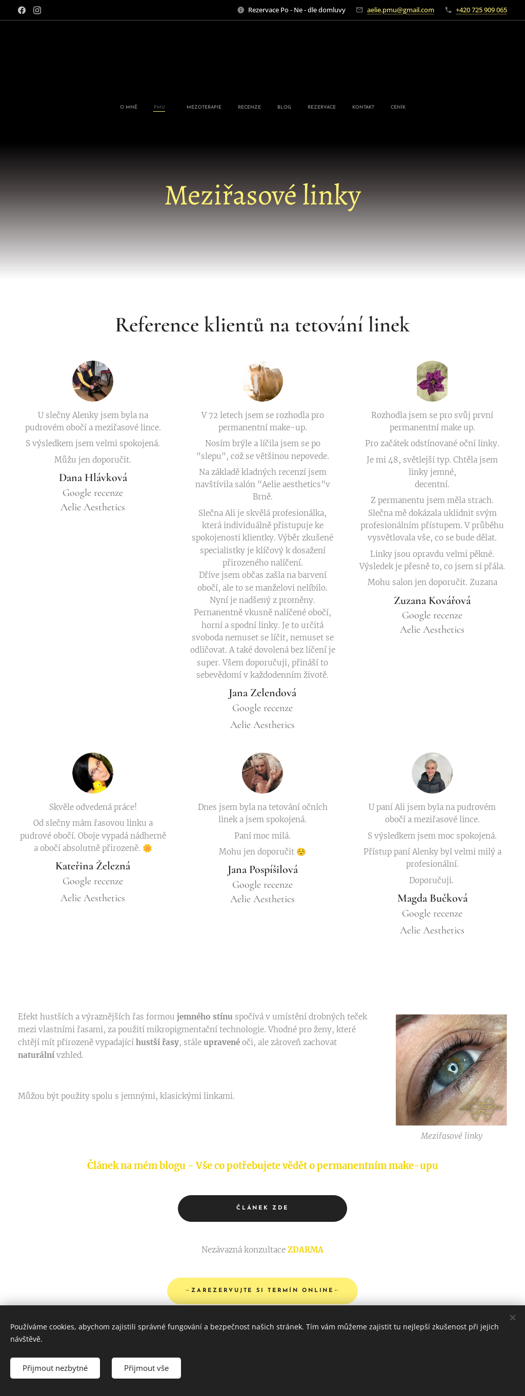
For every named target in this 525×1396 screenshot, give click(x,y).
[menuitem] (207, 107)
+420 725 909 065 (481, 9)
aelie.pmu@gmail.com (400, 9)
